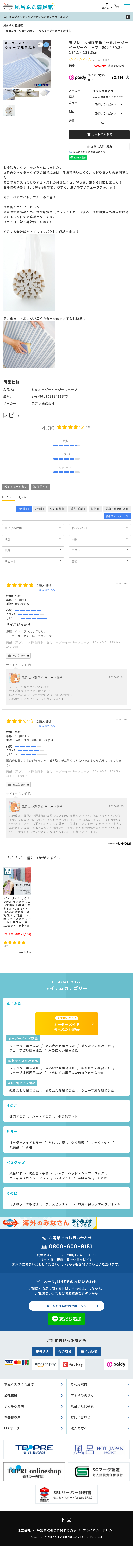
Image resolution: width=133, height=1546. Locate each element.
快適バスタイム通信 (19, 1384)
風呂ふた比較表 (82, 1406)
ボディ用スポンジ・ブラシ (29, 1178)
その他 (102, 1178)
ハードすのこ (42, 1116)
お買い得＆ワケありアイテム (99, 1204)
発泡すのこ (17, 1116)
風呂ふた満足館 (13, 25)
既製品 (14, 1147)
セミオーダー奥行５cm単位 (55, 30)
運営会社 (24, 1530)
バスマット (63, 1178)
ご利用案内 (79, 1384)
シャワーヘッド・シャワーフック (79, 1173)
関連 (29, 1147)
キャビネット (100, 1142)
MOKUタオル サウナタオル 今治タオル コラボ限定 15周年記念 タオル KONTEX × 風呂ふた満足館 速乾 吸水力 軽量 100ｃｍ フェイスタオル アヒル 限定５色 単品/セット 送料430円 (17, 913)
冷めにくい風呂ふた (63, 1050)
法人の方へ (79, 1428)
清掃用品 (84, 1178)
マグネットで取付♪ (24, 1204)
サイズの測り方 (82, 1395)
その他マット (68, 1116)
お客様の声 (12, 1417)
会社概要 (10, 1395)
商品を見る (25, 952)
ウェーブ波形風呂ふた (25, 1050)
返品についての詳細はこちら (89, 151)
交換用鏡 (77, 1142)
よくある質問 (14, 1406)
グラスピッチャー (58, 1204)
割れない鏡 (56, 1142)
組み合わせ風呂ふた (60, 1045)
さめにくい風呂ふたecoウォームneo (76, 1072)
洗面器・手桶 (39, 1173)
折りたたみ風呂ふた (96, 1045)
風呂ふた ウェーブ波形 (20, 30)
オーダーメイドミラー (25, 1142)
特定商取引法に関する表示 (57, 1530)
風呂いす (16, 1173)
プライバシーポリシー (99, 1530)
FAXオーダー (13, 1428)
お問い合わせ (81, 1417)
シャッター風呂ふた (24, 1045)
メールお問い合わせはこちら (66, 1306)
